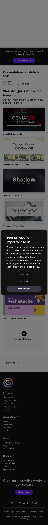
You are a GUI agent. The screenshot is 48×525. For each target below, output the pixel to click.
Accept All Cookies (24, 289)
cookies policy (31, 266)
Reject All (24, 281)
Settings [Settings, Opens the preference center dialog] (24, 274)
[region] (24, 262)
